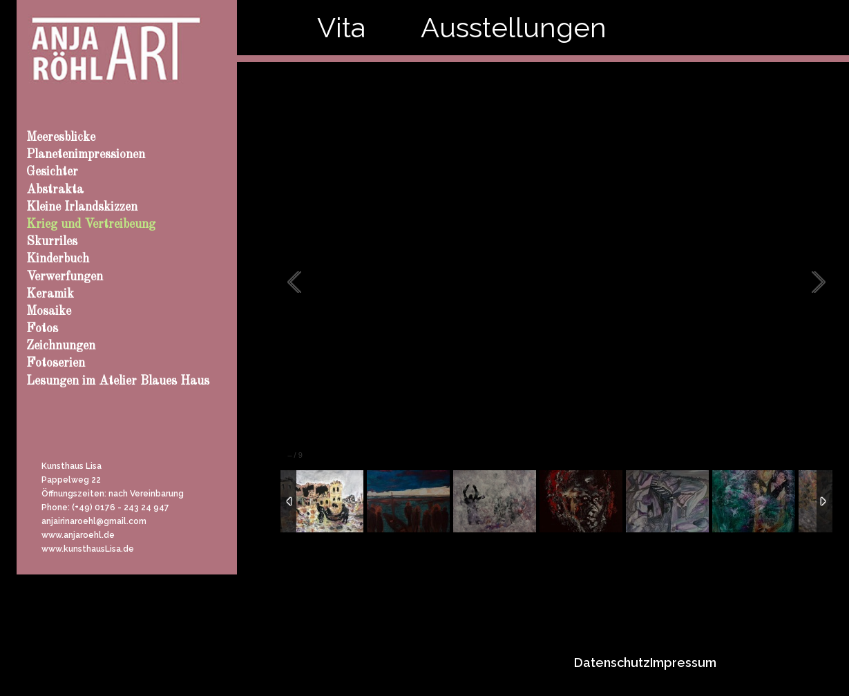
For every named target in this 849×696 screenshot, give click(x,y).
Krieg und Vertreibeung (90, 224)
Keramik (50, 294)
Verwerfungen (64, 277)
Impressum (683, 662)
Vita (341, 27)
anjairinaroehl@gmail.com (93, 521)
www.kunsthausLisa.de (87, 549)
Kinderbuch (57, 259)
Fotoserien (55, 363)
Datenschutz (612, 662)
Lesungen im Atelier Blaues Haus (117, 381)
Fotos (42, 328)
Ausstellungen (514, 27)
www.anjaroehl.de (78, 535)
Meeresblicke (60, 137)
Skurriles (51, 241)
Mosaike (48, 311)
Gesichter (52, 172)
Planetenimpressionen (85, 154)
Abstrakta (55, 190)
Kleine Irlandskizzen (81, 207)
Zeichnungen (60, 346)
